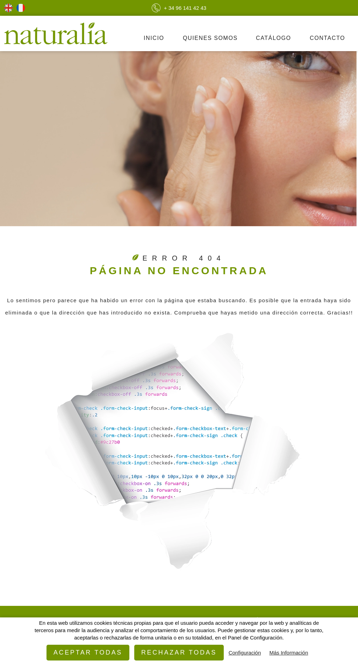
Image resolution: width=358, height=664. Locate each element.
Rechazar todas (179, 652)
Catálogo (273, 38)
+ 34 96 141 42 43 (179, 8)
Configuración (245, 653)
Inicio (154, 38)
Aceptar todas (87, 652)
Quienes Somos (210, 38)
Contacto (327, 38)
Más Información (288, 653)
